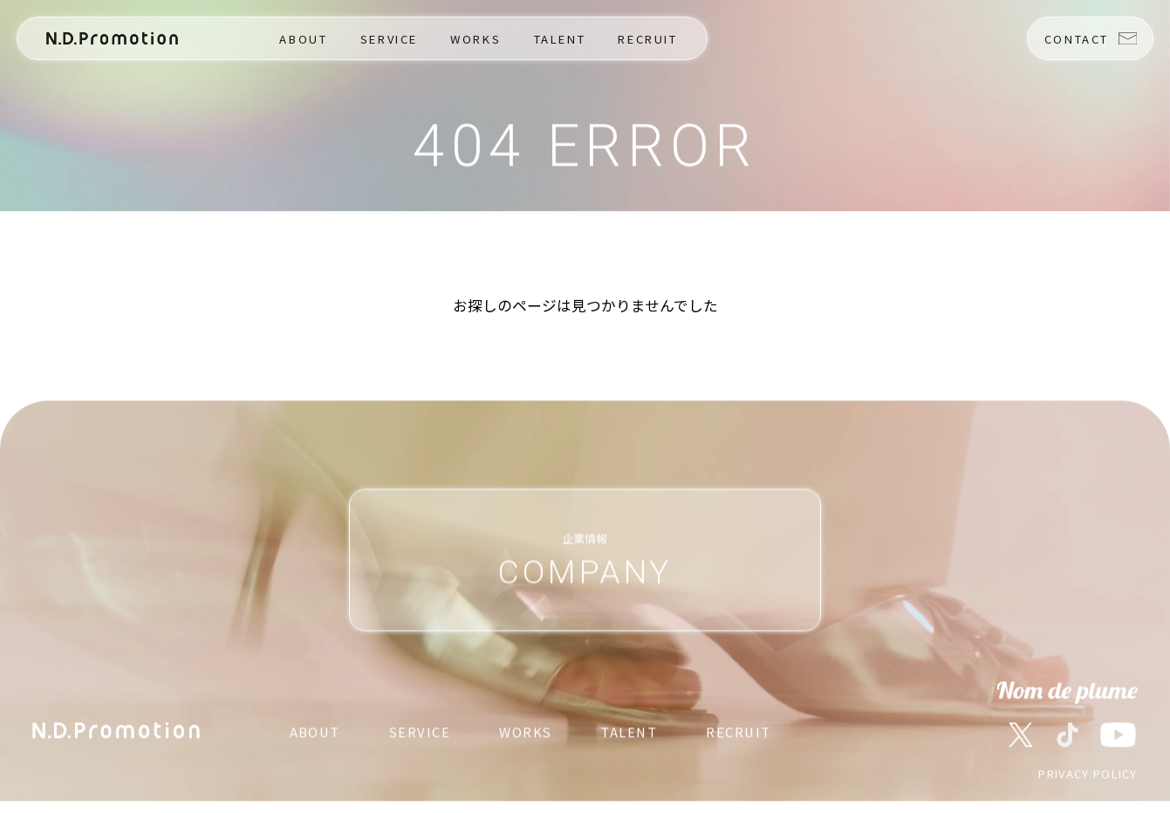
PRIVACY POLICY (1087, 775)
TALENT (560, 39)
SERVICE (389, 39)
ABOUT (303, 39)
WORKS (475, 39)
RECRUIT (647, 39)
